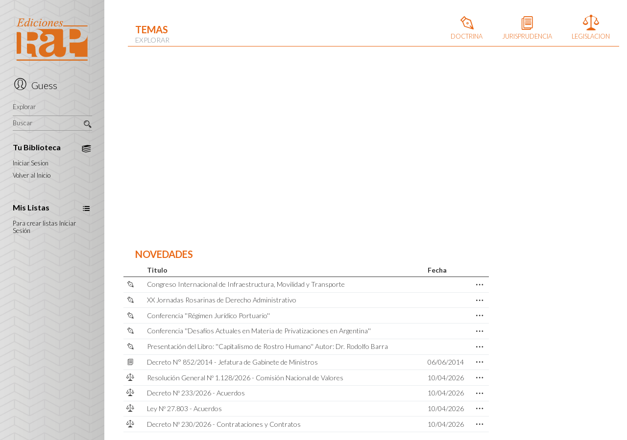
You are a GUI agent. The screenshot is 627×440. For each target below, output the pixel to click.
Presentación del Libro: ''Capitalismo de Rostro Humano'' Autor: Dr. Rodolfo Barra (267, 346)
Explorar (24, 107)
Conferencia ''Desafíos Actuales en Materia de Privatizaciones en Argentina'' (259, 330)
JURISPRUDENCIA (527, 28)
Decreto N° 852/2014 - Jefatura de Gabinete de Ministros (232, 362)
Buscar (52, 123)
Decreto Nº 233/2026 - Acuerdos (196, 393)
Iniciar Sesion (30, 163)
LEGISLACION (591, 28)
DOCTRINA (466, 28)
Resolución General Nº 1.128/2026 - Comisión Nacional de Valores (245, 377)
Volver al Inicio (31, 175)
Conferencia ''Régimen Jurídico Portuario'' (208, 315)
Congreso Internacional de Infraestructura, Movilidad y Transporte (246, 284)
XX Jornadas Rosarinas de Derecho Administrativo (221, 300)
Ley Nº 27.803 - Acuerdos (184, 408)
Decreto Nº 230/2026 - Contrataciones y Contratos (224, 424)
